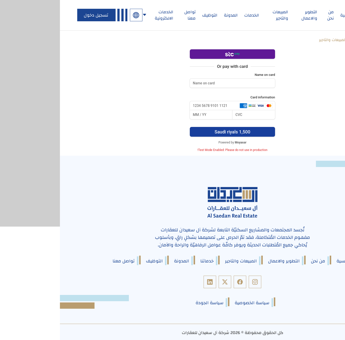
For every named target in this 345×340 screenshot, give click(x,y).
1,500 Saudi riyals (172, 131)
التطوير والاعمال (249, 15)
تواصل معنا (130, 15)
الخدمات (191, 15)
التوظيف (149, 15)
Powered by (172, 142)
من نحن (270, 15)
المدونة (171, 15)
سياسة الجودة (149, 302)
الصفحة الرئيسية (310, 40)
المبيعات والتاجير (220, 15)
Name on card (205, 75)
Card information (203, 97)
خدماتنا (147, 261)
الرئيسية (287, 15)
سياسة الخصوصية (192, 302)
